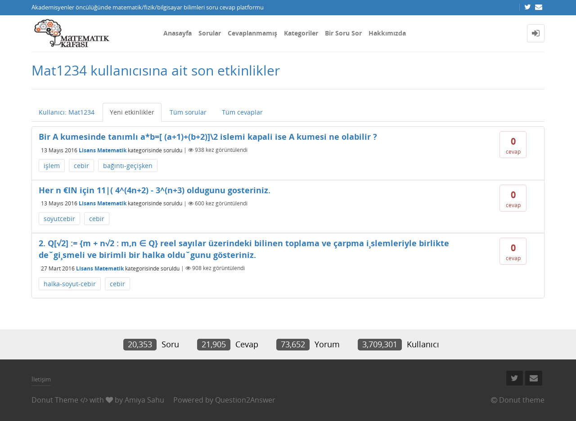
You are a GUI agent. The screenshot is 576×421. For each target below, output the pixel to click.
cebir (81, 165)
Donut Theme (55, 400)
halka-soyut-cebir (70, 283)
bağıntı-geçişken (128, 165)
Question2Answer (245, 400)
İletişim (41, 379)
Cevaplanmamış (252, 33)
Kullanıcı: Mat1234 (66, 112)
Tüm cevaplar (242, 112)
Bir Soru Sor (343, 33)
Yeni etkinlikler (132, 112)
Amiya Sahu (144, 400)
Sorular (209, 33)
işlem (52, 165)
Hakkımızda (387, 33)
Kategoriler (301, 33)
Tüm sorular (188, 112)
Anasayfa (177, 33)
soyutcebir (59, 218)
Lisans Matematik (102, 150)
